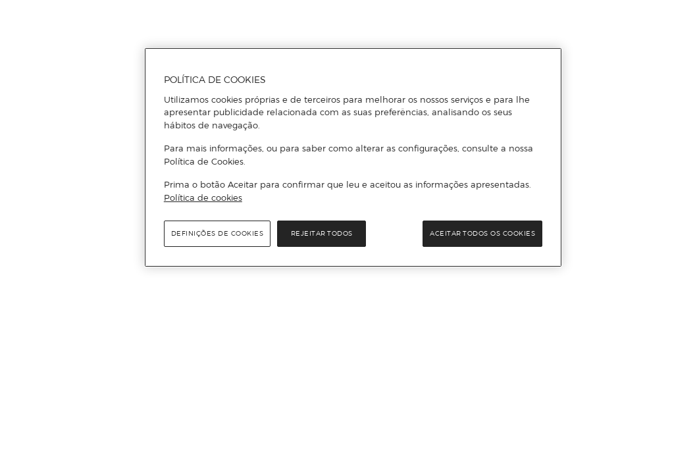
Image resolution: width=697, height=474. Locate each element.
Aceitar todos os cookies (482, 233)
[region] (353, 157)
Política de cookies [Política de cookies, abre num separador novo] (203, 197)
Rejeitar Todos (322, 233)
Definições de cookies (217, 233)
